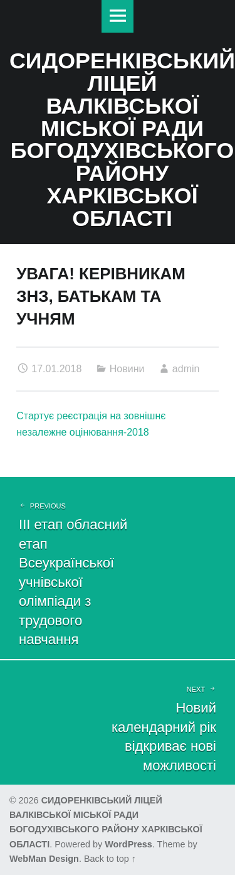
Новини (127, 368)
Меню (118, 16)
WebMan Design (44, 859)
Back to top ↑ (110, 859)
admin (186, 368)
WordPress (128, 844)
